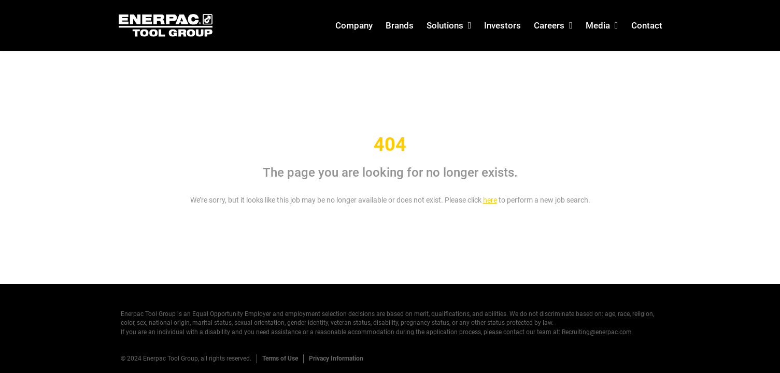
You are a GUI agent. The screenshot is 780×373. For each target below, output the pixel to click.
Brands (400, 25)
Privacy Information (336, 358)
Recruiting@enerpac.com (597, 332)
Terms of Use (280, 358)
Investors (502, 25)
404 (390, 144)
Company (354, 25)
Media (598, 25)
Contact (646, 25)
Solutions (445, 25)
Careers (549, 25)
